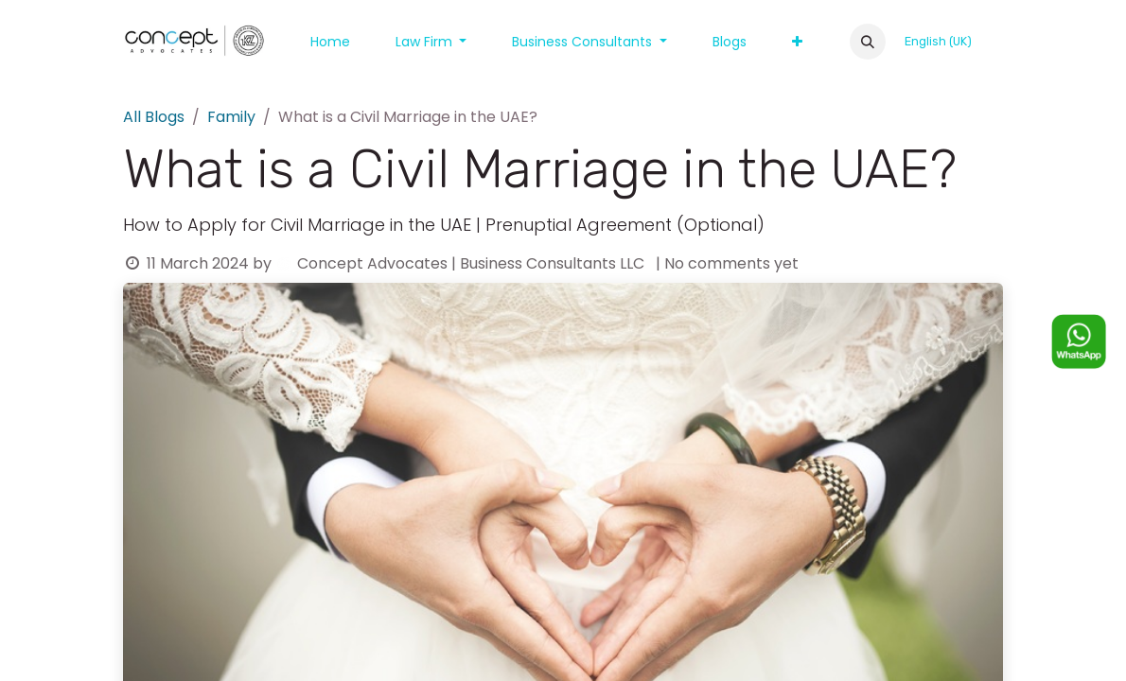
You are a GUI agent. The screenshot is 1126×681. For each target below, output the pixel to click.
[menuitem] (330, 42)
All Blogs (154, 117)
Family (231, 117)
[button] (868, 42)
